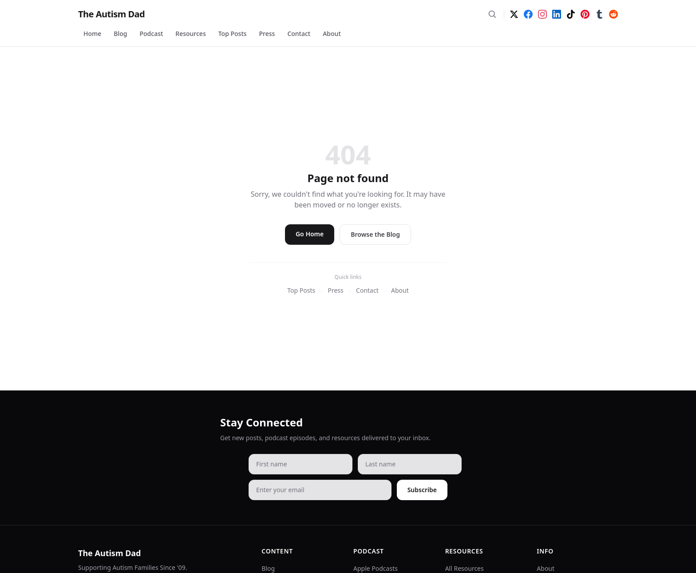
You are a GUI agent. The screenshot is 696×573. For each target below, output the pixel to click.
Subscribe (422, 489)
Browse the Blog (375, 234)
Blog (120, 33)
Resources (190, 33)
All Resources (464, 568)
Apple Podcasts (375, 568)
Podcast (151, 33)
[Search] (492, 14)
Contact (298, 33)
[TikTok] (570, 14)
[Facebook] (528, 14)
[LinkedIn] (556, 14)
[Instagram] (542, 14)
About (332, 33)
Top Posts (232, 33)
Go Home (310, 234)
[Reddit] (613, 14)
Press (267, 33)
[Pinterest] (585, 14)
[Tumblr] (599, 14)
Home (92, 33)
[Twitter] (514, 14)
